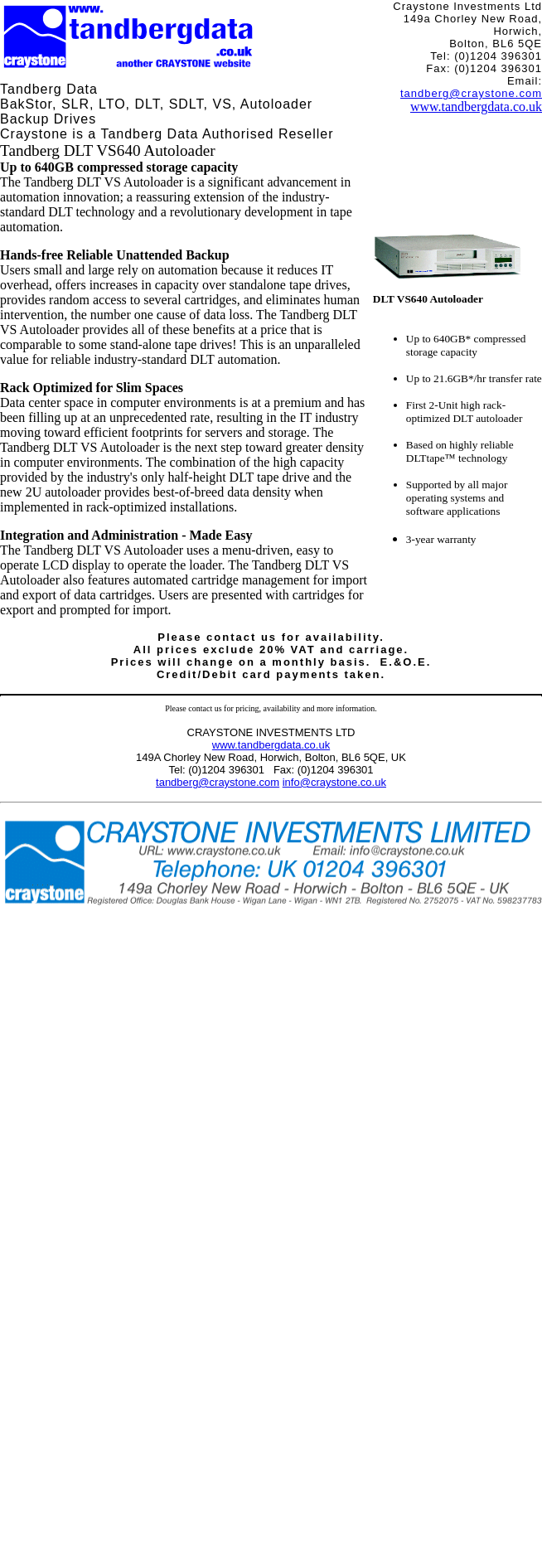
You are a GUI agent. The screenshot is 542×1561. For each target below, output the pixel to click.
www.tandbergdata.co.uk (476, 106)
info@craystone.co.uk (334, 782)
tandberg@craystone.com (471, 93)
